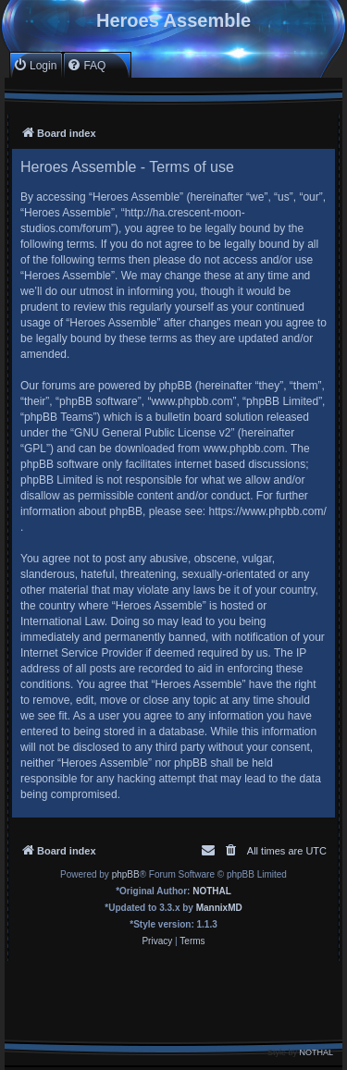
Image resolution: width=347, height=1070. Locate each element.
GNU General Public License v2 (152, 432)
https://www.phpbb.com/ (267, 511)
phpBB (126, 874)
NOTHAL (211, 891)
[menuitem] (34, 65)
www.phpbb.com (243, 448)
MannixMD (219, 908)
